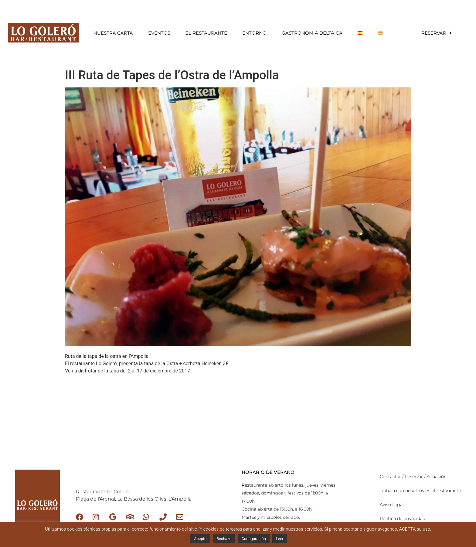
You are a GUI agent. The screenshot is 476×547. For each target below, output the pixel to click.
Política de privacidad (402, 518)
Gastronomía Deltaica (312, 33)
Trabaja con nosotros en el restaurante (420, 490)
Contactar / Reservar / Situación (413, 476)
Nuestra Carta (113, 33)
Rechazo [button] (224, 538)
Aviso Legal (392, 504)
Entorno (254, 33)
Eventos (159, 33)
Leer (280, 538)
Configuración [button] (253, 538)
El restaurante (206, 33)
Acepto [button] (200, 538)
